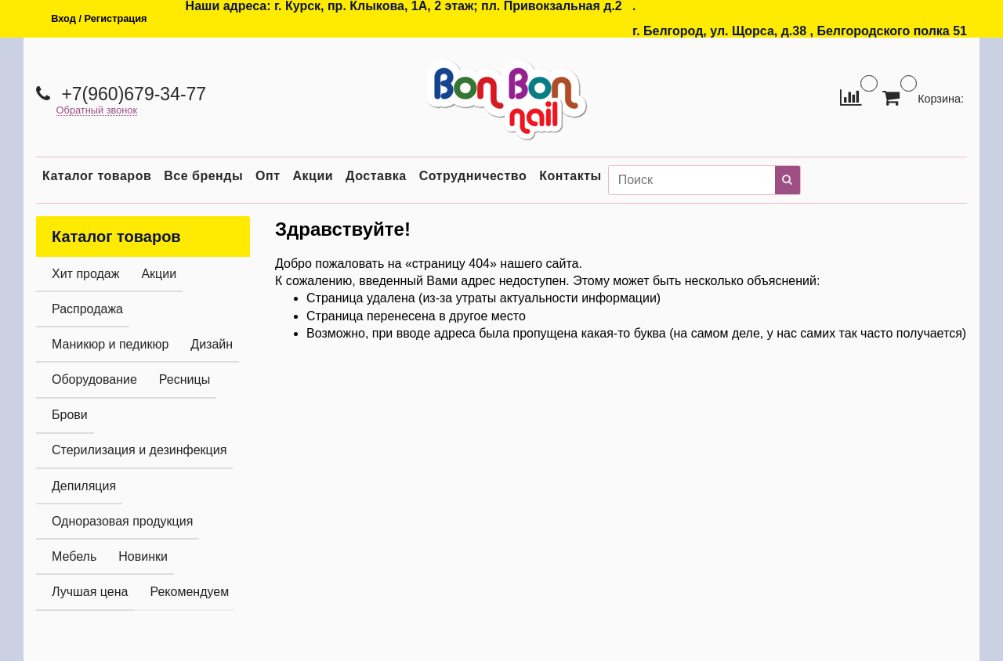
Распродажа (87, 309)
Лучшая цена (90, 591)
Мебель (74, 556)
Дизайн (211, 344)
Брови (70, 414)
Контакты (570, 175)
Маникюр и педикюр (110, 344)
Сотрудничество (473, 175)
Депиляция (84, 486)
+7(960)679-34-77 (131, 94)
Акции (313, 175)
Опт (267, 175)
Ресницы (184, 379)
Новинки (143, 556)
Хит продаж (85, 273)
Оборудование (94, 379)
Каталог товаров (96, 175)
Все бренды (203, 175)
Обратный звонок (97, 111)
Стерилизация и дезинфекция (139, 450)
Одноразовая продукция (122, 521)
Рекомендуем (189, 591)
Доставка (376, 175)
